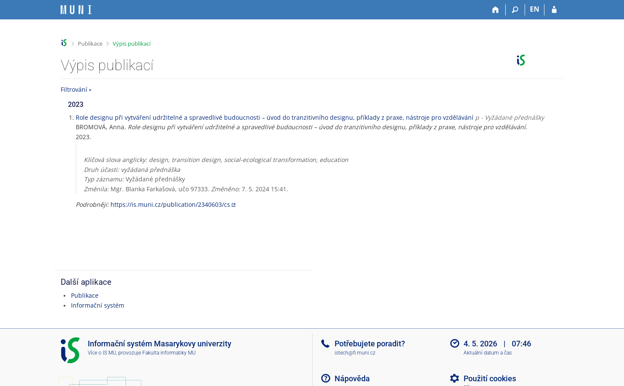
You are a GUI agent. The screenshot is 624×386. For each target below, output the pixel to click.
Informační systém (97, 305)
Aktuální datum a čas (488, 353)
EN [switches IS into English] (534, 9)
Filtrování (74, 89)
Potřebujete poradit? (370, 343)
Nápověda (352, 378)
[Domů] (496, 10)
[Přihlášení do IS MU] (554, 10)
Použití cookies (490, 378)
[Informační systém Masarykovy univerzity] (76, 9)
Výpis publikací (132, 43)
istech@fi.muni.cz (355, 353)
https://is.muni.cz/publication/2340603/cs (170, 204)
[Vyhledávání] (515, 10)
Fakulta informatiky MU (169, 353)
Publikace (90, 43)
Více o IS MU (102, 353)
